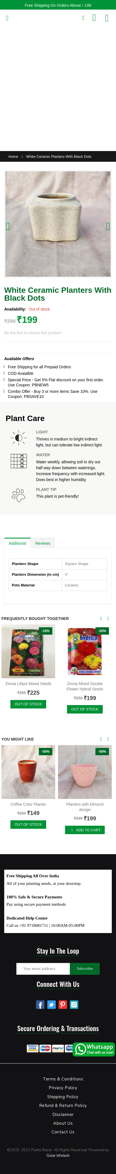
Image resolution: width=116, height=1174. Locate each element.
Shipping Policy (63, 1097)
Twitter (51, 1004)
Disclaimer (63, 1114)
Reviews (42, 543)
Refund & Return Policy (63, 1105)
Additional (17, 543)
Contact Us (63, 1132)
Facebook (40, 1004)
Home (13, 156)
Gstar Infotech (58, 1155)
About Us (63, 1123)
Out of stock (28, 704)
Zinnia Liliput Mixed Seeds (28, 683)
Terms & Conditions (63, 1079)
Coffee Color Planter (28, 804)
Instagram (74, 1004)
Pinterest (63, 1004)
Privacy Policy (63, 1088)
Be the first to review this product (32, 333)
